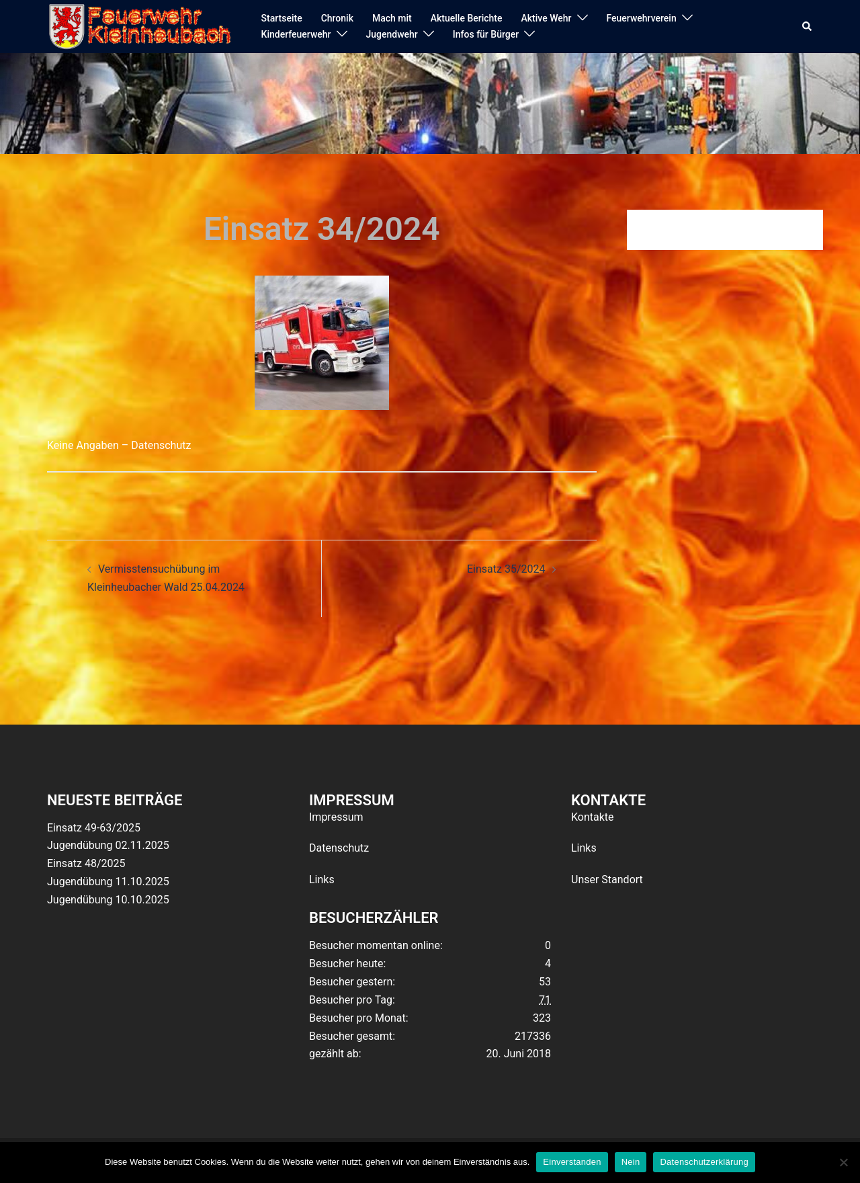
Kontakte (592, 817)
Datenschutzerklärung (704, 1162)
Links (322, 879)
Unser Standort (607, 879)
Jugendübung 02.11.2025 (108, 845)
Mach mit (392, 18)
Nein (630, 1162)
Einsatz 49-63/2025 (93, 827)
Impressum (336, 817)
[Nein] (843, 1162)
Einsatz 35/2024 (506, 569)
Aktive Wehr (546, 18)
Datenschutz (339, 848)
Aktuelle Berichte (467, 18)
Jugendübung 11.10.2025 (108, 881)
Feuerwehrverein (642, 18)
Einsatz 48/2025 (86, 863)
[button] (807, 27)
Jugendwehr (392, 34)
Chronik (337, 18)
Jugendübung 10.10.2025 (108, 899)
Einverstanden (572, 1162)
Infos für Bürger (486, 34)
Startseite (281, 18)
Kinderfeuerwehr (296, 34)
